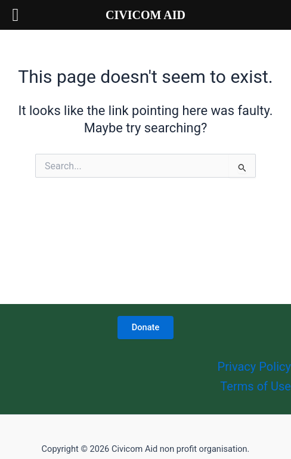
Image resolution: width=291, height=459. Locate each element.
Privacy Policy (254, 366)
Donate (145, 327)
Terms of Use (255, 386)
